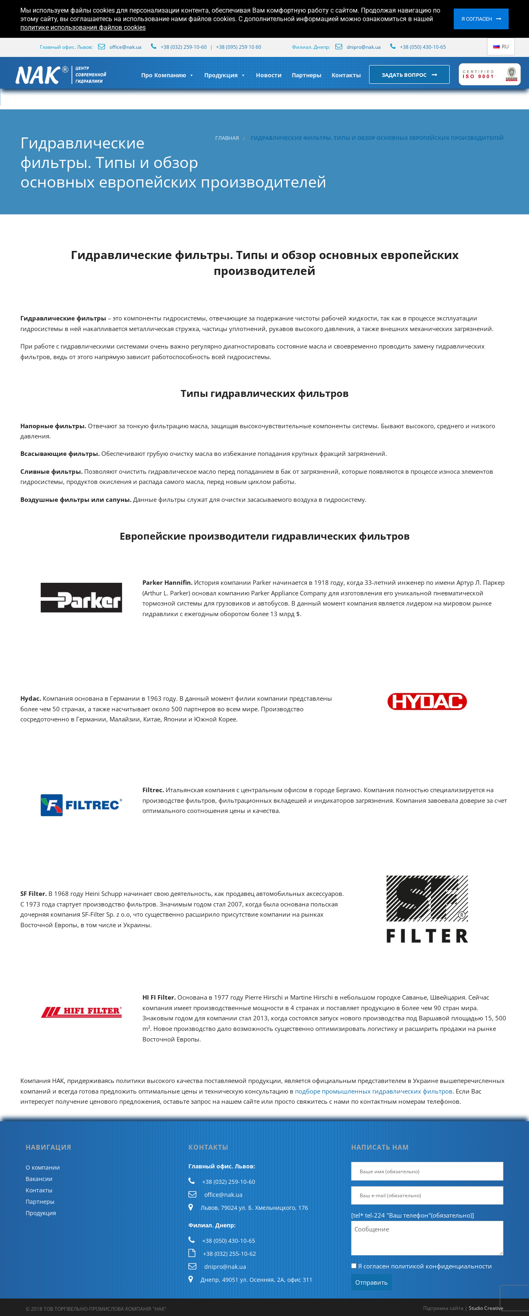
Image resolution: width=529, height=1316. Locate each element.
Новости (269, 75)
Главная (227, 138)
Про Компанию (167, 75)
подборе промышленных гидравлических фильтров (373, 1091)
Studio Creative (486, 1308)
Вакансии (39, 1179)
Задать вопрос (405, 74)
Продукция (225, 75)
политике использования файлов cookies (83, 27)
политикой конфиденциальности (441, 1266)
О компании (43, 1167)
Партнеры (306, 75)
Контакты (346, 75)
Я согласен (476, 19)
